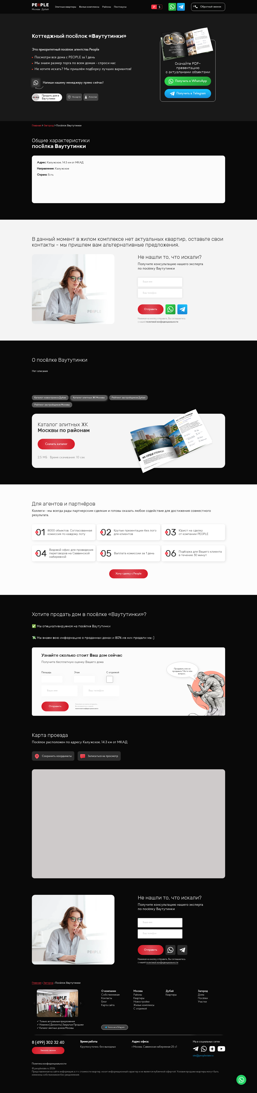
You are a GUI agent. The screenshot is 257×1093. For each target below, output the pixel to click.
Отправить (150, 309)
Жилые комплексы (89, 6)
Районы (106, 6)
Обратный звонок (208, 7)
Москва (36, 9)
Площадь (46, 672)
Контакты (106, 998)
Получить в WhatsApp (188, 81)
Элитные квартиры (65, 6)
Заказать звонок (48, 1050)
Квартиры (138, 998)
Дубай (45, 9)
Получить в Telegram (188, 93)
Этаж (77, 672)
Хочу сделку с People (128, 573)
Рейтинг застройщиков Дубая (128, 397)
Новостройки (141, 1001)
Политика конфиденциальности (49, 1064)
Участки (202, 1001)
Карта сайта (107, 1005)
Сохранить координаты (53, 756)
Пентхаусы (120, 6)
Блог (104, 1001)
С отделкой (112, 672)
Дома (201, 994)
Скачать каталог (56, 444)
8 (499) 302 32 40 (48, 1042)
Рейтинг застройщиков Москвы (52, 404)
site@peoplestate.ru (203, 1056)
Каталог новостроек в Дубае (50, 397)
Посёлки (203, 998)
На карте (74, 97)
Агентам (91, 97)
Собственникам (110, 994)
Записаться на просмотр (99, 756)
